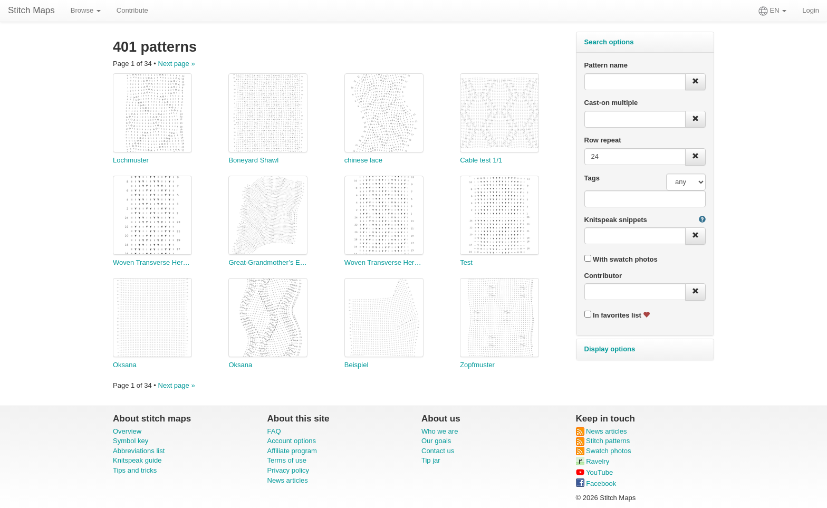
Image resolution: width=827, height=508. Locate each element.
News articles (287, 480)
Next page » (176, 64)
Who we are (439, 431)
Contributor (603, 276)
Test (466, 262)
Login (810, 10)
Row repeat (602, 140)
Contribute (132, 10)
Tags (592, 178)
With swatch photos (621, 259)
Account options (291, 441)
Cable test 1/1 (481, 160)
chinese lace (363, 160)
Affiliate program (292, 451)
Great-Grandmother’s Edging (267, 262)
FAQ (274, 431)
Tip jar (430, 460)
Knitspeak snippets (615, 220)
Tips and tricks (135, 470)
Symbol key (130, 441)
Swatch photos (603, 451)
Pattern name (606, 65)
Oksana (125, 365)
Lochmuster (131, 160)
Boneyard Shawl (253, 160)
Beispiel (356, 365)
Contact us (437, 451)
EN (772, 11)
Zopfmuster (477, 365)
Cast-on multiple (611, 103)
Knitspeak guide (137, 460)
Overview (127, 431)
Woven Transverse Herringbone (152, 262)
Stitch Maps (31, 10)
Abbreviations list (139, 451)
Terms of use (286, 460)
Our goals (436, 441)
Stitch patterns (603, 441)
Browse (86, 10)
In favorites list (617, 315)
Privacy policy (288, 470)
